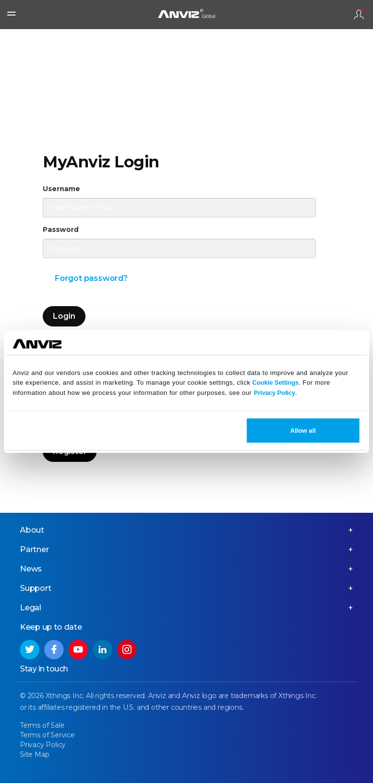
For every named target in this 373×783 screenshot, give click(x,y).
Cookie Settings (276, 382)
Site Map (34, 754)
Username (61, 189)
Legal (30, 607)
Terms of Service (47, 735)
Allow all (303, 430)
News (31, 568)
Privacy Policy (274, 392)
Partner (34, 549)
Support (35, 588)
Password (61, 229)
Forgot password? (91, 278)
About (32, 530)
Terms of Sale (42, 725)
